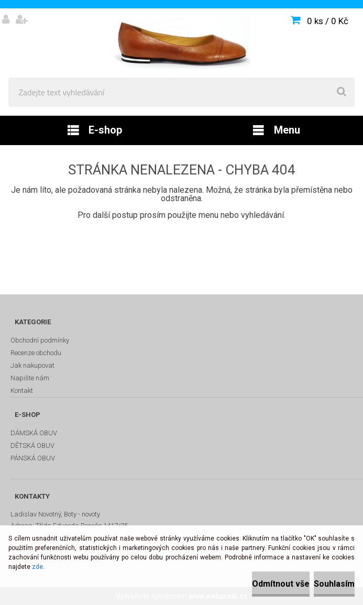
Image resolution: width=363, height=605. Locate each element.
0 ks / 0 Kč (327, 21)
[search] (341, 92)
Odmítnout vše (281, 584)
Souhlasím (334, 584)
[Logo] (181, 43)
